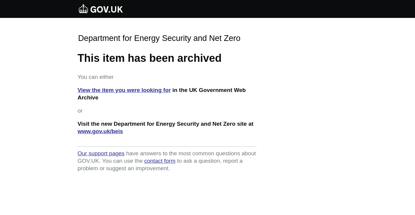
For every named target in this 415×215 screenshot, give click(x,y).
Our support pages (101, 153)
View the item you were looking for (124, 90)
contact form (160, 161)
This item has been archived (150, 58)
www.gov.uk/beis (100, 131)
